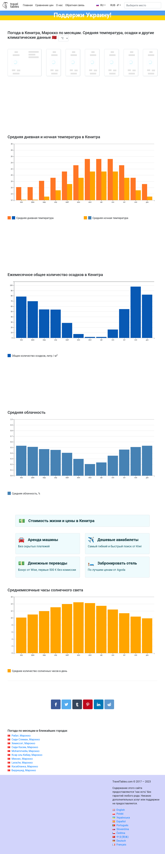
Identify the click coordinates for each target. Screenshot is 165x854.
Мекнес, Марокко (22, 758)
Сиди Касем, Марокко (25, 747)
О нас (59, 5)
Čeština (118, 833)
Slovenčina (120, 829)
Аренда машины (43, 540)
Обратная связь (74, 5)
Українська (121, 817)
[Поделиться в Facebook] (56, 704)
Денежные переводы (47, 563)
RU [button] (99, 5)
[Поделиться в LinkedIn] (98, 704)
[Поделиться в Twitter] (66, 704)
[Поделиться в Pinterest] (88, 704)
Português (120, 825)
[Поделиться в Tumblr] (77, 704)
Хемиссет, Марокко (23, 743)
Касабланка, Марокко (25, 766)
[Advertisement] (82, 110)
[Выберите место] (142, 5)
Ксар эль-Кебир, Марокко (27, 754)
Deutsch (119, 840)
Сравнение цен (44, 5)
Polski (117, 813)
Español (119, 821)
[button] (115, 5)
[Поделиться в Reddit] (109, 704)
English (118, 809)
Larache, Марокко (22, 762)
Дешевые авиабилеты (118, 540)
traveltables (14, 5)
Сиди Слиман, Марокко (26, 739)
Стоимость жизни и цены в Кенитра (61, 521)
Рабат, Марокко (21, 735)
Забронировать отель (117, 563)
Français (119, 844)
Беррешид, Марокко (24, 770)
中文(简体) (120, 836)
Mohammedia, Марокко (25, 751)
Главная (28, 5)
